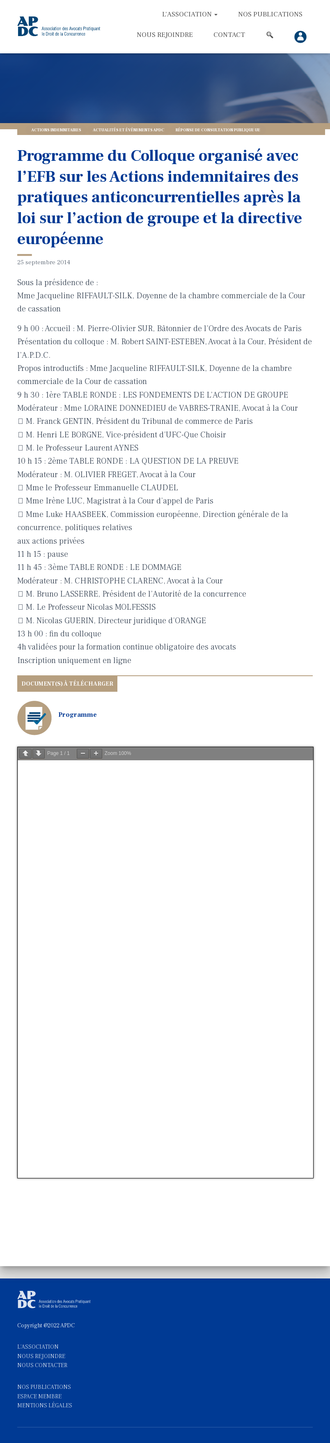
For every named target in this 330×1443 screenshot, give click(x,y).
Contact (229, 34)
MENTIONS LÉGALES (44, 1405)
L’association (190, 14)
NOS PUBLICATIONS (44, 1387)
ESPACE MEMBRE (39, 1396)
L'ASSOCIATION (38, 1347)
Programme (77, 715)
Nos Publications (270, 14)
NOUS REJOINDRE (41, 1356)
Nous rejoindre (165, 34)
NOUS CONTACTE (40, 1365)
